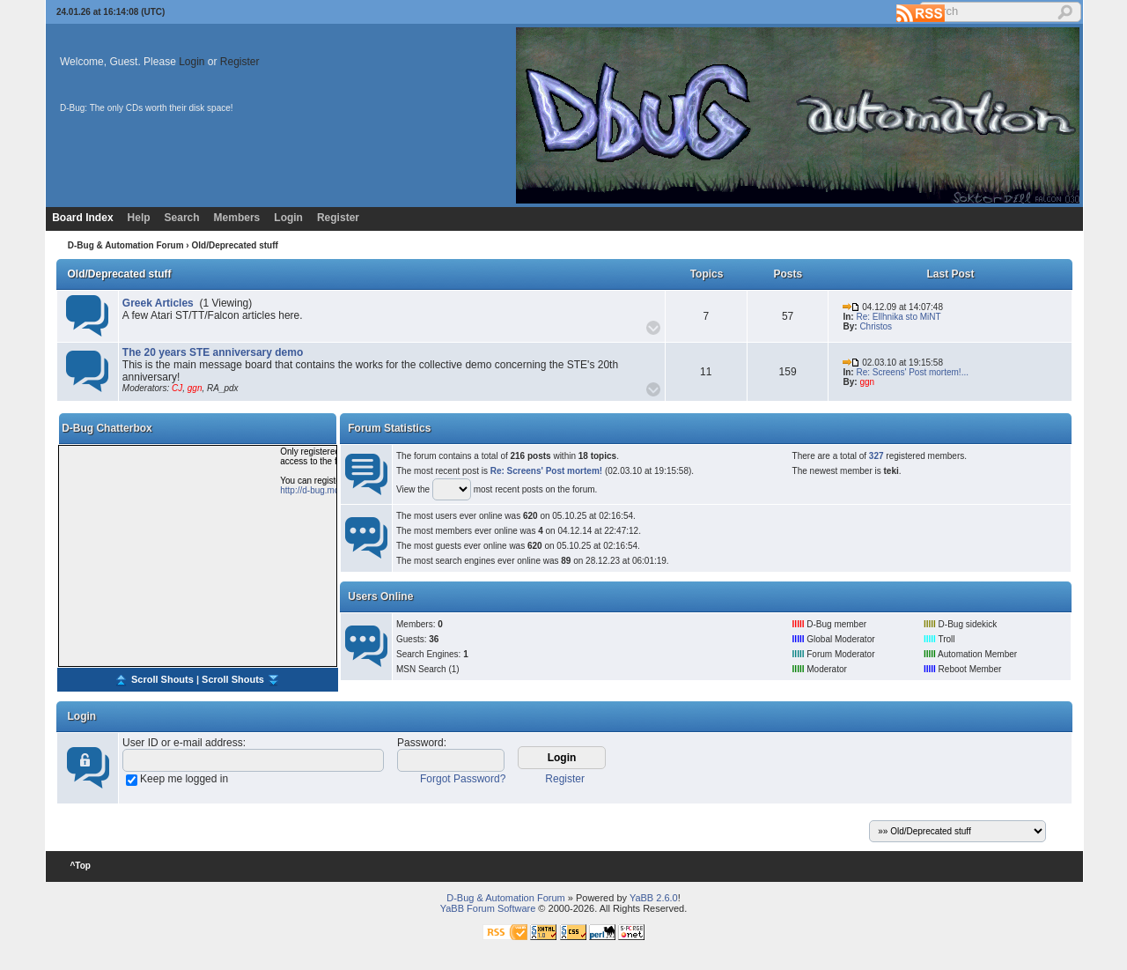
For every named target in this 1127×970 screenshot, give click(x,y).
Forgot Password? (462, 779)
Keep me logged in (184, 779)
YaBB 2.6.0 (654, 897)
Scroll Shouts (162, 678)
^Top (80, 865)
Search (182, 217)
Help (139, 217)
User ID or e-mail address (182, 743)
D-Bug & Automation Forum (126, 245)
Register (240, 62)
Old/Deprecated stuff (120, 274)
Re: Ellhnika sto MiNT (898, 317)
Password (420, 743)
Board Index (82, 217)
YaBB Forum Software (488, 908)
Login (191, 62)
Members (237, 217)
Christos (875, 326)
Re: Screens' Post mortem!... (912, 372)
